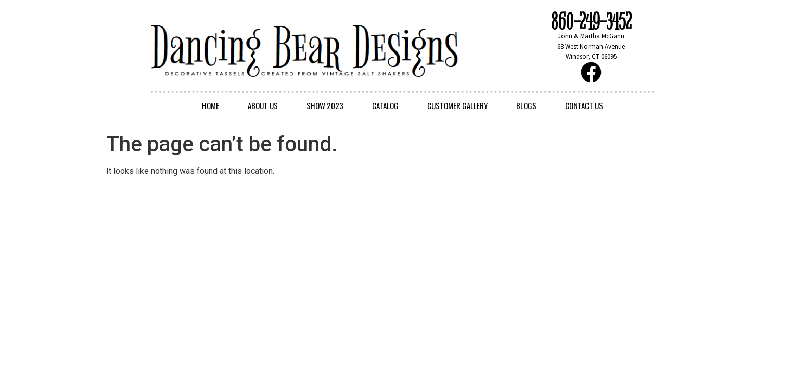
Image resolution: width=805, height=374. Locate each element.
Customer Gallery (457, 105)
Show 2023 (324, 105)
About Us (263, 105)
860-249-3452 (591, 21)
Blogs (526, 105)
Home (210, 105)
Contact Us (584, 105)
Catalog (385, 105)
